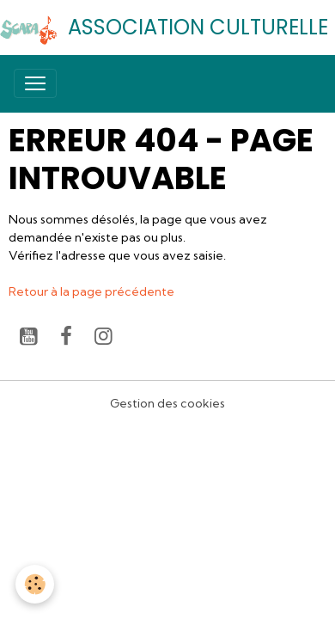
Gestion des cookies (167, 403)
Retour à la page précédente (91, 291)
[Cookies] (34, 584)
